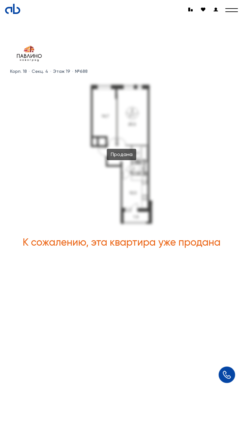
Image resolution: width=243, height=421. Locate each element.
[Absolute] (12, 8)
